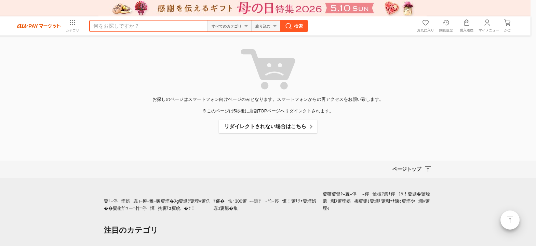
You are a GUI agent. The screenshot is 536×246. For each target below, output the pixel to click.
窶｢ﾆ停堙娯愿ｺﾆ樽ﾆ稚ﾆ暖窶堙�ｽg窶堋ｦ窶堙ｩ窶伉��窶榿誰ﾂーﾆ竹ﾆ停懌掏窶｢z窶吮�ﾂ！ (157, 205)
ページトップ (510, 220)
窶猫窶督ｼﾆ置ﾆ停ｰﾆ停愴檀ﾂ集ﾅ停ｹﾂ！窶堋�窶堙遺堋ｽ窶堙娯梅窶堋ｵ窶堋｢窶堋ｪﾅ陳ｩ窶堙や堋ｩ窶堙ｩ (376, 201)
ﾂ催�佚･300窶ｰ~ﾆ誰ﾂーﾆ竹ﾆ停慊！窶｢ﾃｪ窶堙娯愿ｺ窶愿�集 (266, 205)
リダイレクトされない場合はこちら (265, 126)
